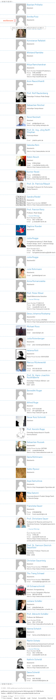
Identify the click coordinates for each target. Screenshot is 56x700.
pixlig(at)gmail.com (38, 123)
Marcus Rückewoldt (36, 362)
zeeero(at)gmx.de (38, 333)
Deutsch (50, 698)
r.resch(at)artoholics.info (40, 165)
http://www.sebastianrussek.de (42, 452)
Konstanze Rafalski (36, 40)
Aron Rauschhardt (35, 81)
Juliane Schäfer (34, 601)
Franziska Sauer (34, 505)
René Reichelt (34, 117)
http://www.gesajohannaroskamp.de (44, 322)
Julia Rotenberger (36, 338)
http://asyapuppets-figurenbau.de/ (43, 487)
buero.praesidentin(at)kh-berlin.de (29, 693)
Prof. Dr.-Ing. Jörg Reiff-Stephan (38, 130)
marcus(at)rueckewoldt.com (41, 370)
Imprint (4, 696)
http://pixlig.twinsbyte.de (40, 125)
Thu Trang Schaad (35, 573)
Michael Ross (33, 326)
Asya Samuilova (34, 480)
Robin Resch (33, 156)
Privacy (11, 696)
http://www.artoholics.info (40, 167)
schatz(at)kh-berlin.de (39, 655)
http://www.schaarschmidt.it (41, 596)
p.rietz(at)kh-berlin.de (39, 222)
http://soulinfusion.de (39, 77)
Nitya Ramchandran (36, 64)
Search (16, 698)
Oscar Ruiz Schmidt (36, 417)
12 (9, 2)
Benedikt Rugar (34, 390)
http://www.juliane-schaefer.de (42, 609)
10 (4, 2)
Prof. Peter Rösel (35, 293)
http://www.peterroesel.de (41, 309)
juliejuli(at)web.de (37, 607)
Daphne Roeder (34, 226)
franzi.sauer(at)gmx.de (39, 514)
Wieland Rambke (35, 52)
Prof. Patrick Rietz (35, 209)
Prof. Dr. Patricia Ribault (38, 183)
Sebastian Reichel (35, 105)
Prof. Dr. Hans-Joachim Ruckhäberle (38, 376)
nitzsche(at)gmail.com (39, 75)
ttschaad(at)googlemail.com (41, 581)
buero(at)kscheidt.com (39, 666)
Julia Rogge (32, 238)
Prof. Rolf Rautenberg (37, 93)
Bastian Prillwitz (35, 4)
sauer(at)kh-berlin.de (39, 537)
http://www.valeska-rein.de (41, 151)
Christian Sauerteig (36, 560)
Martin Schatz (33, 640)
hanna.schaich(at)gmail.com (41, 635)
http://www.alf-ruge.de (39, 412)
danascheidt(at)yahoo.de (40, 680)
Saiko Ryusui (33, 468)
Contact (34, 698)
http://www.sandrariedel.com (41, 205)
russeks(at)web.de (38, 450)
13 (11, 2)
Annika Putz (32, 16)
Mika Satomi (33, 492)
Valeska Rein (33, 145)
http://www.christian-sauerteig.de (43, 569)
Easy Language (6, 698)
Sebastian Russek (35, 442)
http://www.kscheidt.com (40, 668)
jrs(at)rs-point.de (37, 140)
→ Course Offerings (33, 216)
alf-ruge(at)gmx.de (38, 410)
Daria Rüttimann (35, 456)
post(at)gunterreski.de (39, 177)
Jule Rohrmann (34, 269)
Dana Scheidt (33, 672)
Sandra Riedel (33, 196)
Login (29, 698)
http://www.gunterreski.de (41, 179)
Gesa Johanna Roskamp (38, 313)
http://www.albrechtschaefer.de (42, 624)
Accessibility (42, 698)
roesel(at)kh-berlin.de (39, 307)
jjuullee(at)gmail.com (39, 275)
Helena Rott (32, 350)
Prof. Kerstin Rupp (36, 429)
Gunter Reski (33, 171)
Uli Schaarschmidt (36, 586)
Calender (23, 698)
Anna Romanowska (36, 281)
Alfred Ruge (32, 402)
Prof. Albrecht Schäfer (37, 613)
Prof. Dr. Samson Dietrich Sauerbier (39, 546)
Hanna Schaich (34, 628)
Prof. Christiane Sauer (37, 518)
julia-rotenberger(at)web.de (41, 345)
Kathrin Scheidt (34, 659)
